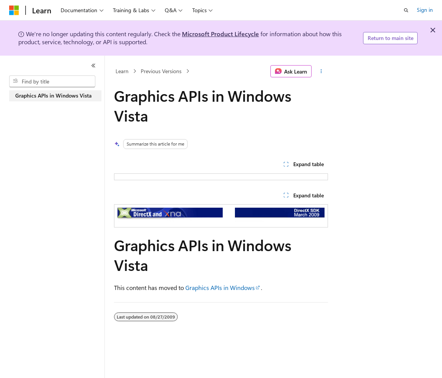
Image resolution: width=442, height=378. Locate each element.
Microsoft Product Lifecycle (220, 34)
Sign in (425, 9)
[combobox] (52, 81)
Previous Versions (161, 71)
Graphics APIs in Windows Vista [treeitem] (53, 95)
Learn (122, 71)
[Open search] (406, 10)
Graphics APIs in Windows (220, 288)
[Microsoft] (14, 10)
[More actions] (321, 71)
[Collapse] (93, 65)
